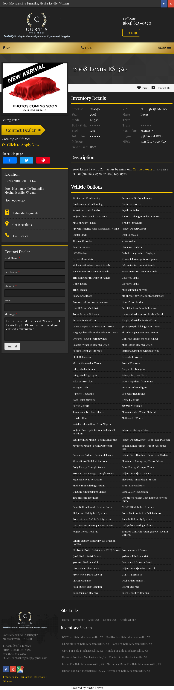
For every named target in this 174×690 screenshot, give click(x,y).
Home (66, 620)
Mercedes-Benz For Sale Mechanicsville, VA (134, 664)
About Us (94, 620)
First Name (12, 258)
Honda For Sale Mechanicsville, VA (127, 650)
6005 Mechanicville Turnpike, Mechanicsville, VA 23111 (36, 3)
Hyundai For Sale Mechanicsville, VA (84, 657)
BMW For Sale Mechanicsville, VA (82, 637)
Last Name (12, 272)
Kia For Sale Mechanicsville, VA (128, 657)
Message (11, 314)
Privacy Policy (10, 676)
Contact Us (26, 676)
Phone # (10, 286)
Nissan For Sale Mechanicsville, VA (83, 671)
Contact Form (142, 169)
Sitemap (7, 681)
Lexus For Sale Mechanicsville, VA (83, 664)
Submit (12, 346)
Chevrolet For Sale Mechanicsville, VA (85, 644)
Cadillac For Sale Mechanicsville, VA (128, 637)
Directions (39, 676)
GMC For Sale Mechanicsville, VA (82, 650)
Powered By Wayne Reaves (87, 688)
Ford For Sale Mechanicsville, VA (132, 644)
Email (7, 300)
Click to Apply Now (20, 144)
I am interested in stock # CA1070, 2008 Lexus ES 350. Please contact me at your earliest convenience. (34, 329)
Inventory (79, 620)
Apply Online (128, 620)
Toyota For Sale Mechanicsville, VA (128, 671)
